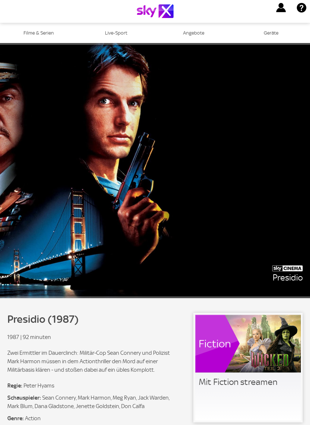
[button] (281, 7)
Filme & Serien (38, 33)
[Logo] (155, 11)
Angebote (193, 33)
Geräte (271, 33)
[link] (248, 367)
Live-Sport (116, 33)
